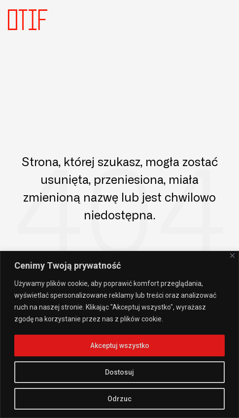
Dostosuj (119, 372)
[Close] (232, 255)
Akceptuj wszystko (119, 345)
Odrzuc (119, 399)
